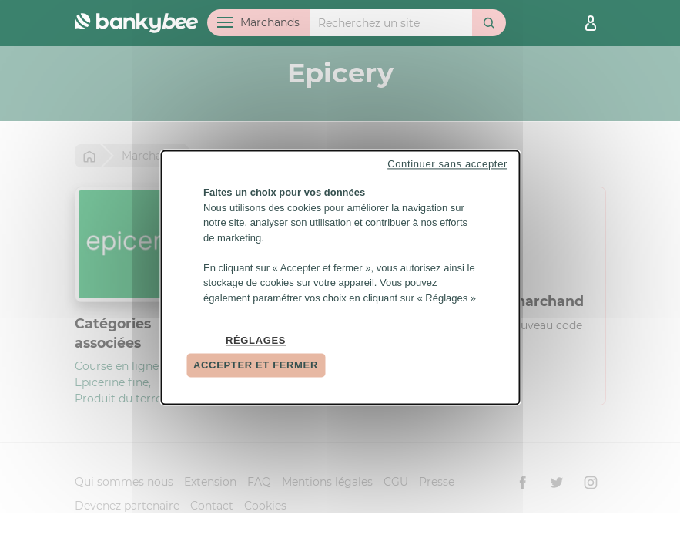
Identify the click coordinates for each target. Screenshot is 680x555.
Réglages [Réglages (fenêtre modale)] (256, 340)
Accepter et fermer (255, 365)
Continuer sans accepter (447, 164)
